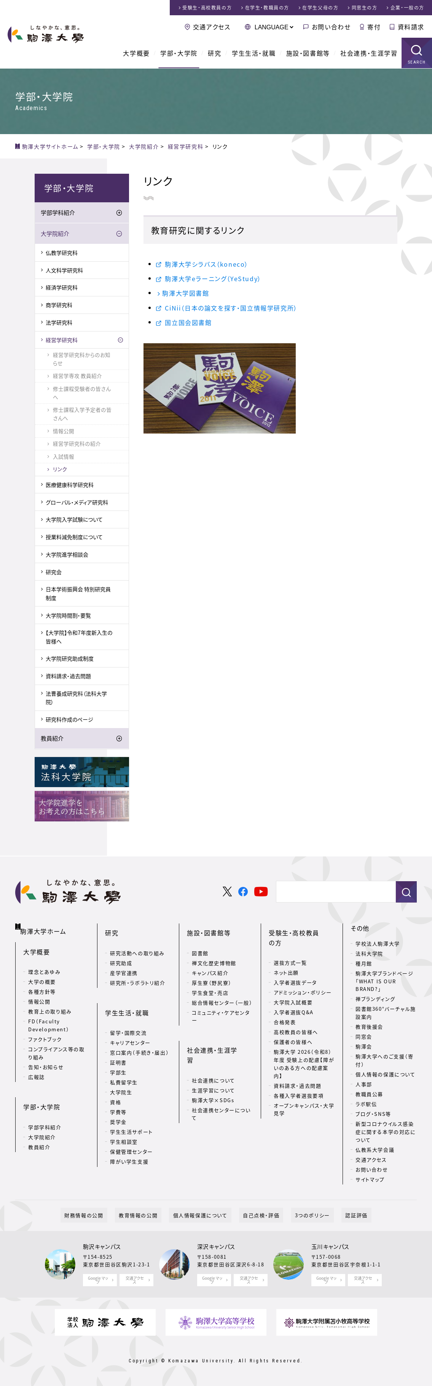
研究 (214, 53)
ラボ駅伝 (366, 1104)
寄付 (374, 26)
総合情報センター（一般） (222, 993)
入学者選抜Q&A (294, 993)
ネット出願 (286, 953)
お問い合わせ (331, 26)
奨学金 (118, 1102)
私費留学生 (124, 1063)
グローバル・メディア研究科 (77, 502)
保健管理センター (131, 1132)
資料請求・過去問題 (68, 676)
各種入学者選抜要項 (299, 1076)
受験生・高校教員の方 (300, 928)
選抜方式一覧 (290, 943)
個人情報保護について (204, 1215)
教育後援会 (369, 1026)
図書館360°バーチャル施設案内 (385, 1012)
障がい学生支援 (129, 1142)
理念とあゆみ (44, 964)
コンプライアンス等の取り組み (56, 1046)
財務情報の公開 (103, 1215)
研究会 (54, 572)
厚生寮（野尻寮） (212, 973)
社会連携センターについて (221, 1085)
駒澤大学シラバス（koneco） (207, 264)
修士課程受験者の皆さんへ (82, 393)
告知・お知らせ (46, 1059)
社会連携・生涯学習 (368, 53)
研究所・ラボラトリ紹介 (138, 973)
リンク (60, 469)
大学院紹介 (55, 233)
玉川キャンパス (330, 1246)
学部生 (118, 1053)
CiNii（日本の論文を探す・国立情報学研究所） (231, 307)
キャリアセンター (130, 1023)
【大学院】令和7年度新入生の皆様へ (79, 637)
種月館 (363, 963)
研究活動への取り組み (137, 943)
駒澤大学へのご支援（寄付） (384, 1060)
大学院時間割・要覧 (68, 615)
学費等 (118, 1092)
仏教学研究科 (62, 252)
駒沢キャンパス (102, 1246)
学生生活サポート (131, 1112)
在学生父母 (320, 7)
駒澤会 (363, 1046)
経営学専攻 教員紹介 (77, 375)
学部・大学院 (179, 53)
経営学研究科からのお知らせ (81, 359)
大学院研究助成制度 (70, 659)
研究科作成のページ (69, 719)
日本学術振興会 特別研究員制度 (78, 593)
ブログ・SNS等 (373, 1113)
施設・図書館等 (308, 53)
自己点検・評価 (257, 1215)
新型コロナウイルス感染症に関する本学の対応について (385, 1131)
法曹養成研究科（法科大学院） (76, 698)
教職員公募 (369, 1094)
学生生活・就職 (254, 53)
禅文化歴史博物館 (214, 953)
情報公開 (63, 431)
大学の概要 (42, 974)
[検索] (333, 891)
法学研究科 (59, 322)
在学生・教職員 (267, 7)
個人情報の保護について (385, 1074)
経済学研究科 (62, 287)
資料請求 (411, 26)
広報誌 (36, 1069)
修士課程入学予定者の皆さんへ (82, 414)
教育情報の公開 (149, 1215)
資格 (115, 1083)
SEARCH (417, 62)
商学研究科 (59, 305)
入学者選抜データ (295, 963)
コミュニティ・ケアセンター (221, 1007)
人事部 (363, 1084)
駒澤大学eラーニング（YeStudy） (213, 278)
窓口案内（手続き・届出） (139, 1033)
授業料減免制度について (74, 537)
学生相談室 (124, 1122)
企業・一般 (407, 7)
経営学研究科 (62, 340)
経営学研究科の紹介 (77, 443)
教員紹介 (52, 738)
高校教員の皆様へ (296, 1012)
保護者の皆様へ (293, 1022)
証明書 (118, 1043)
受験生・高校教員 (207, 7)
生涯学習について (213, 1061)
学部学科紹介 (58, 212)
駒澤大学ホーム (45, 926)
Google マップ (98, 1280)
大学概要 (136, 53)
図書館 (200, 943)
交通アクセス (212, 26)
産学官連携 (124, 963)
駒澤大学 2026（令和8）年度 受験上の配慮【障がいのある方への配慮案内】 (304, 1044)
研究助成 (121, 953)
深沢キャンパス (216, 1246)
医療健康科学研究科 (70, 484)
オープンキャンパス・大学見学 (304, 1090)
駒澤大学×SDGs (213, 1071)
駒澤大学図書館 (185, 293)
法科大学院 (369, 953)
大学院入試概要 (293, 983)
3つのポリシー (300, 1215)
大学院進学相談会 (67, 554)
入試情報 (63, 456)
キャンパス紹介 (210, 963)
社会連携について (213, 1051)
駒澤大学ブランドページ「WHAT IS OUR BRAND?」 (384, 981)
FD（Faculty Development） (48, 1018)
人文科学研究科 (64, 270)
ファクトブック (45, 1032)
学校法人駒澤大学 (377, 943)
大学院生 (121, 1073)
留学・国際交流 (128, 1013)
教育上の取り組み (50, 1004)
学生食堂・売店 (210, 983)
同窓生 (365, 7)
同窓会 (363, 1036)
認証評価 (337, 1215)
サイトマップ (370, 1179)
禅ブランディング (375, 998)
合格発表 (285, 1003)
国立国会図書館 (188, 322)
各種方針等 (42, 984)
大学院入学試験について (74, 519)
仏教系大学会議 (374, 1149)
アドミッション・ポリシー (303, 973)
